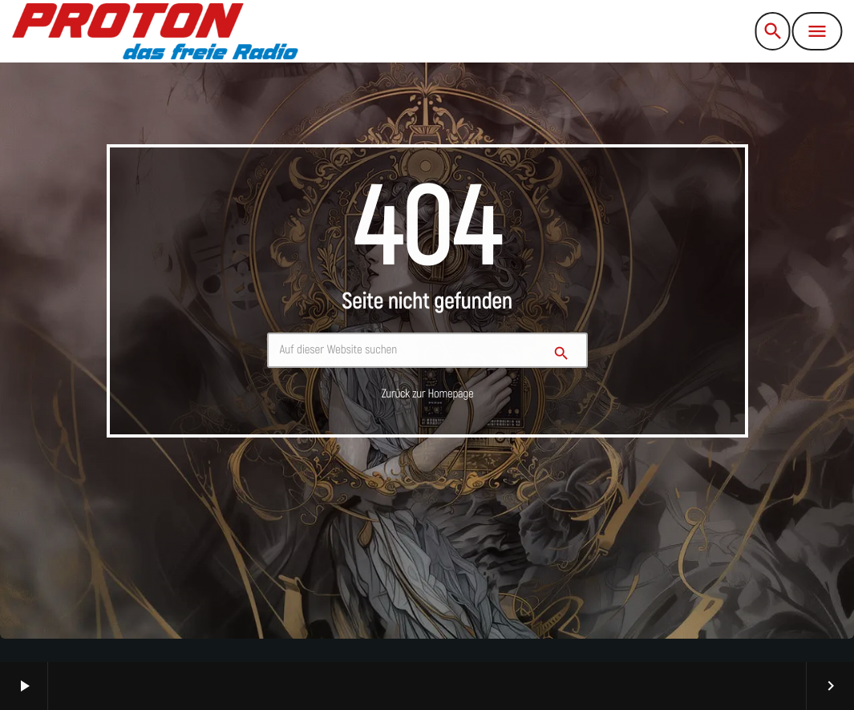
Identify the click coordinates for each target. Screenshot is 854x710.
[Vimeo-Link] (154, 31)
